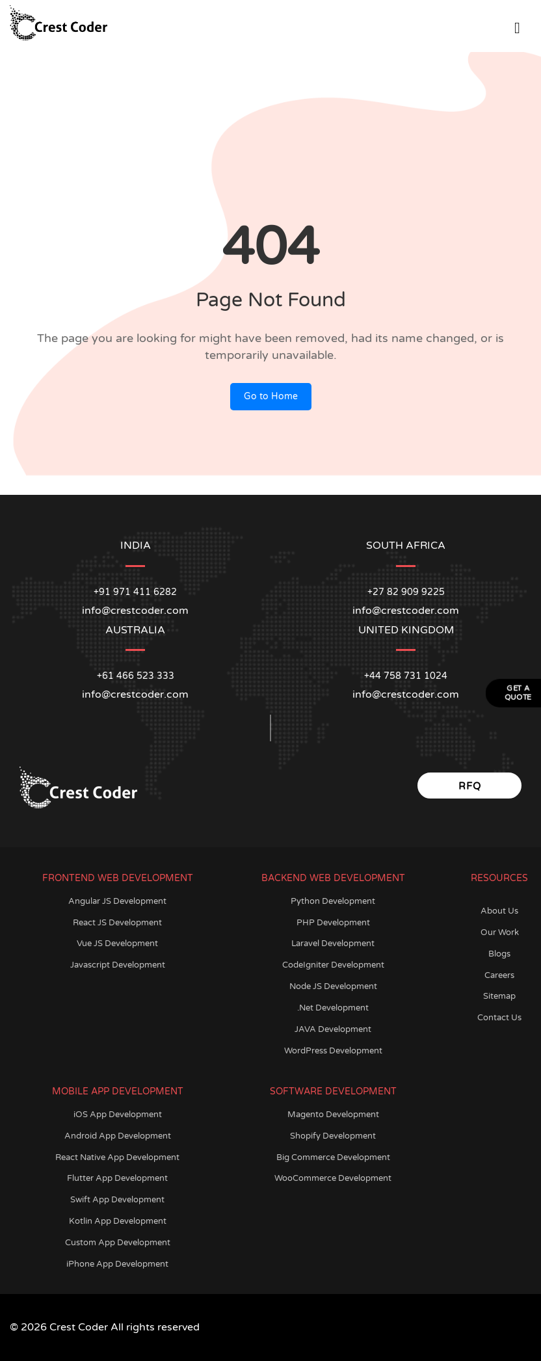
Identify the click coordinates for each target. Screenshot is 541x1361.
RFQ (469, 786)
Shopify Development (333, 1136)
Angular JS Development (117, 901)
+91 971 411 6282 (135, 592)
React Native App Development (117, 1157)
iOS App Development (117, 1114)
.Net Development (333, 1008)
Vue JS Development (117, 943)
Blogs (499, 954)
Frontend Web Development (117, 878)
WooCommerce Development (332, 1178)
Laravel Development (333, 943)
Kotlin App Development (117, 1221)
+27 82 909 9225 (406, 592)
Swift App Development (117, 1200)
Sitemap (499, 996)
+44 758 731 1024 (405, 675)
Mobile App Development (117, 1091)
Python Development (333, 901)
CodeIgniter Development (333, 965)
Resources (499, 878)
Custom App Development (117, 1242)
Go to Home (271, 396)
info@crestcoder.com (135, 694)
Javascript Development (117, 965)
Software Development (333, 1091)
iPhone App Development (117, 1264)
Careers (499, 975)
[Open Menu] (517, 26)
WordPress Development (333, 1051)
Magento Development (333, 1114)
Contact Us (499, 1017)
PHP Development (333, 923)
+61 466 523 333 (135, 675)
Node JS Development (333, 986)
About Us (499, 911)
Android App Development (117, 1136)
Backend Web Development (333, 878)
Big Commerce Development (333, 1157)
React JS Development (117, 923)
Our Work (500, 932)
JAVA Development (333, 1029)
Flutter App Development (117, 1178)
